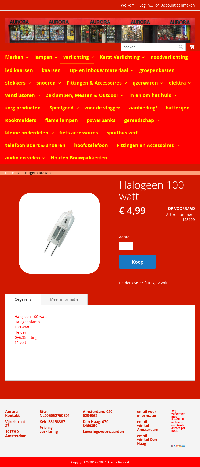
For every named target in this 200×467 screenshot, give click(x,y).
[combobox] (153, 47)
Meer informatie (64, 299)
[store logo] (100, 30)
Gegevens (23, 299)
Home (9, 173)
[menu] (100, 107)
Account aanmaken (178, 5)
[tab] (23, 299)
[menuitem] (15, 57)
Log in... (146, 5)
